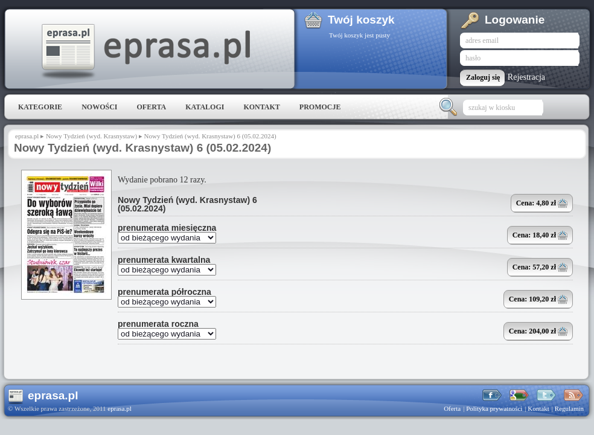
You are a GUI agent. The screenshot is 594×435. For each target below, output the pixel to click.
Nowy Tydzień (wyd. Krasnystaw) (91, 136)
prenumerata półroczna (164, 292)
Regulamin (569, 408)
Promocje (320, 107)
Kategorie (40, 107)
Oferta (151, 107)
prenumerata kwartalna (164, 260)
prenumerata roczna (158, 324)
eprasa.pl (145, 52)
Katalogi (204, 107)
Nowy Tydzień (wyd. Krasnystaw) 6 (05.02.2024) (187, 204)
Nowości (99, 107)
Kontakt (261, 107)
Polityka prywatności (494, 408)
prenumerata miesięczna (167, 228)
